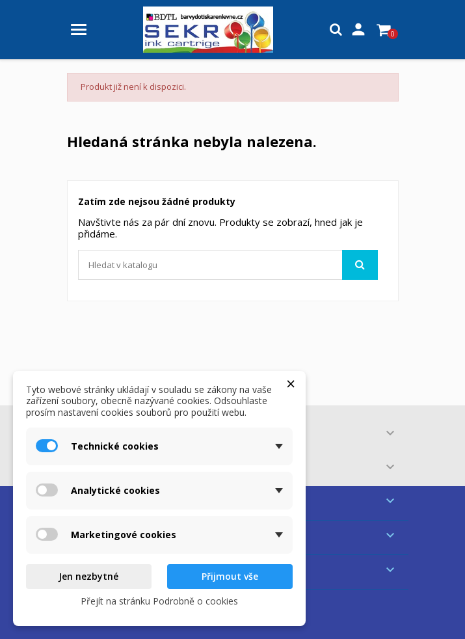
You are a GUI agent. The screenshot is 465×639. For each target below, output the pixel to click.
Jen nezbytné (88, 576)
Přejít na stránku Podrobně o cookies (159, 601)
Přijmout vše (230, 576)
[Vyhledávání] (228, 265)
